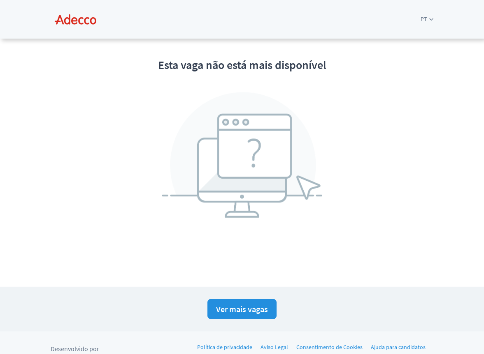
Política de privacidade (224, 347)
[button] (427, 19)
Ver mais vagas (242, 309)
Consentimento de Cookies (329, 347)
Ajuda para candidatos (398, 347)
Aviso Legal (274, 347)
